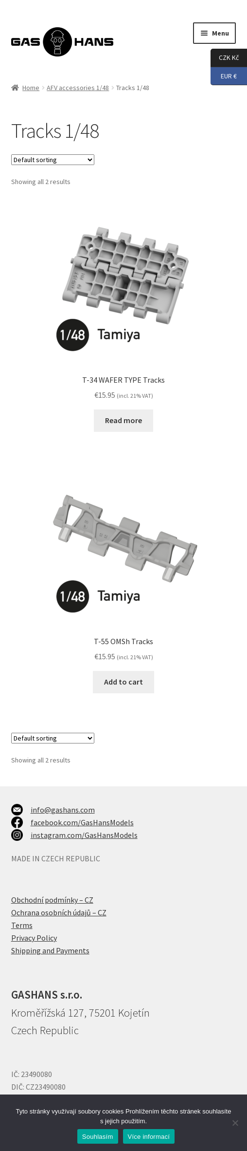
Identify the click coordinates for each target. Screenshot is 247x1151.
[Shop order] (52, 159)
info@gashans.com (63, 810)
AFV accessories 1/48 (78, 87)
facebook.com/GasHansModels (82, 822)
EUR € (224, 76)
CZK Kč (225, 58)
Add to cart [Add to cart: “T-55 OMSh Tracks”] (123, 682)
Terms (22, 925)
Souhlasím (97, 1136)
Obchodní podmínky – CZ (52, 900)
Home (30, 87)
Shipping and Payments (50, 950)
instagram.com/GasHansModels (84, 835)
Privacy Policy (34, 938)
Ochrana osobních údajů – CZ (58, 912)
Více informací (149, 1136)
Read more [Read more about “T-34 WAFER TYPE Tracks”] (123, 420)
